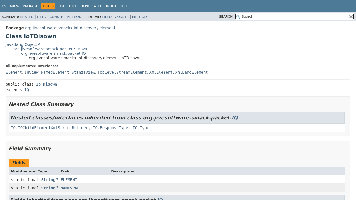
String (48, 180)
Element (14, 72)
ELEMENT (69, 180)
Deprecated (91, 6)
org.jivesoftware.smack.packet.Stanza (50, 49)
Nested (26, 17)
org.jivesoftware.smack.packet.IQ (53, 53)
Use (61, 6)
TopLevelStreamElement (122, 72)
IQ (26, 90)
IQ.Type (141, 128)
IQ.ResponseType (110, 128)
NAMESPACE (71, 188)
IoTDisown (46, 84)
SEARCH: (226, 17)
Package (30, 6)
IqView (31, 72)
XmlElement (161, 72)
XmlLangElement (191, 72)
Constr (56, 17)
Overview (10, 6)
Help (124, 6)
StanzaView (83, 72)
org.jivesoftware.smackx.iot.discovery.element (70, 28)
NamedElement (55, 72)
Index (111, 6)
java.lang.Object (21, 44)
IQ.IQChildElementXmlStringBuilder (49, 128)
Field (41, 17)
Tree (72, 6)
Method (74, 17)
